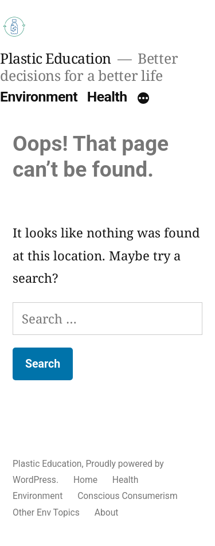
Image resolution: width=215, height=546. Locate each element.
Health (107, 96)
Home (85, 479)
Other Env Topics (46, 512)
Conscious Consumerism (127, 495)
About (107, 512)
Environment (38, 96)
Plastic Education (55, 58)
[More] (143, 99)
